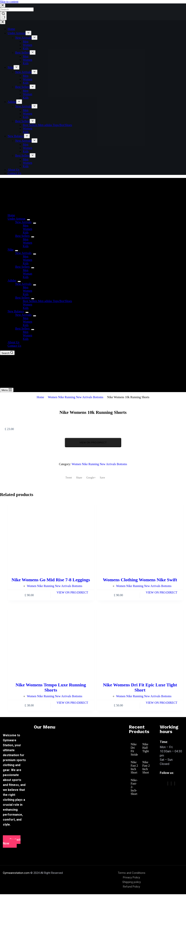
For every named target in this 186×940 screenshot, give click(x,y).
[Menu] (6, 390)
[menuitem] (28, 33)
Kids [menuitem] (25, 48)
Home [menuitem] (11, 29)
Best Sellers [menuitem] (22, 52)
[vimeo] (174, 784)
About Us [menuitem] (13, 169)
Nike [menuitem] (10, 67)
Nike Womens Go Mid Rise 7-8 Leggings (51, 579)
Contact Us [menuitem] (14, 173)
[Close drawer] (2, 22)
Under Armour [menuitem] (16, 33)
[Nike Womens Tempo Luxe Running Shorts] (51, 642)
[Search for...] (17, 9)
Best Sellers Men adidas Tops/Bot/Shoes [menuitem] (47, 125)
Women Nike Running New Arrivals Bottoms (75, 397)
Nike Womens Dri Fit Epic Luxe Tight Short (140, 687)
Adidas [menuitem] (12, 101)
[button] (77, 737)
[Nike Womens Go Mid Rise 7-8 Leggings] (51, 537)
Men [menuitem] (25, 41)
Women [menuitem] (27, 45)
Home (40, 397)
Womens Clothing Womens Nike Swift (140, 579)
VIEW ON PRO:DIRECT (93, 442)
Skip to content (9, 1)
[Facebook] (167, 784)
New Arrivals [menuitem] (23, 37)
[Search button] (3, 15)
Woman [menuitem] (27, 94)
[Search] (7, 353)
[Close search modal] (2, 5)
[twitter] (171, 784)
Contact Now (12, 841)
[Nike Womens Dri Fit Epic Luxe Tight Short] (140, 642)
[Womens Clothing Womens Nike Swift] (140, 537)
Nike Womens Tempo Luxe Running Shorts (51, 687)
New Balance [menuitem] (16, 136)
